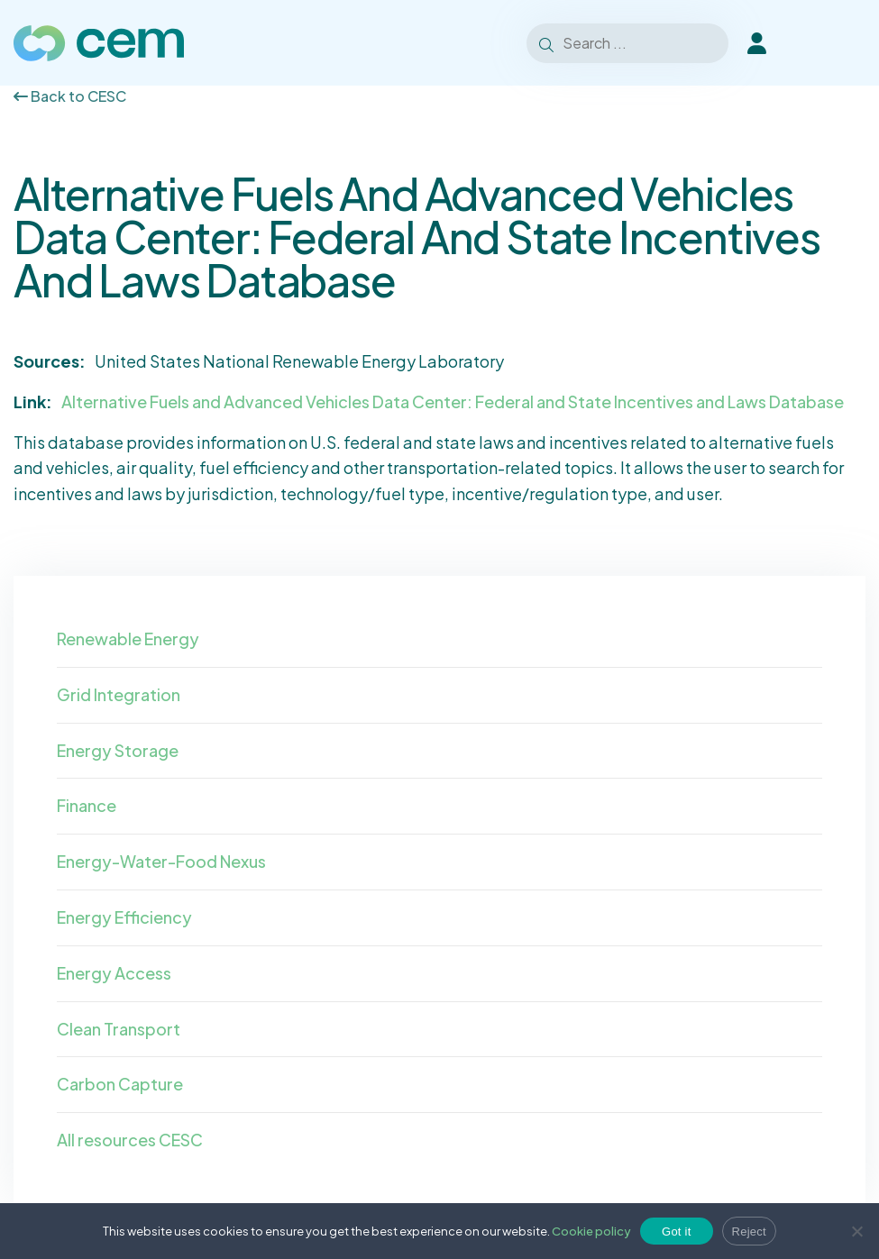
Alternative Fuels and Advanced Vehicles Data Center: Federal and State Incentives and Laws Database (452, 401)
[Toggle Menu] (842, 43)
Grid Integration (118, 694)
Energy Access (114, 972)
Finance (86, 805)
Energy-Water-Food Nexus (161, 861)
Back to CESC (70, 96)
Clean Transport (118, 1028)
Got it (676, 1231)
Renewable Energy (128, 638)
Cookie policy (591, 1231)
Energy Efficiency (124, 917)
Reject (749, 1231)
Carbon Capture (120, 1083)
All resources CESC (130, 1139)
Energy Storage (118, 750)
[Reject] (856, 1231)
